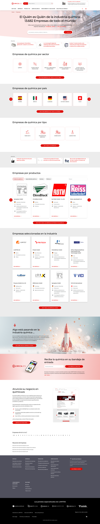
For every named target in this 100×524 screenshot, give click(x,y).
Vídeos (13, 488)
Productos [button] (27, 8)
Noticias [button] (14, 8)
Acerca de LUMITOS (28, 512)
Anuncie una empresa (30, 466)
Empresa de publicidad (21, 422)
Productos (27, 486)
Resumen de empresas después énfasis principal (22, 449)
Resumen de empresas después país (20, 451)
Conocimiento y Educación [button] (48, 8)
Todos (25, 3)
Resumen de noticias (16, 466)
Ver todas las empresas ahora (50, 307)
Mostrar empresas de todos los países (50, 111)
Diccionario (14, 486)
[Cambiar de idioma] (86, 9)
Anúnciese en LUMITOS (17, 512)
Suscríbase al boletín (74, 366)
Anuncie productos (42, 467)
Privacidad (34, 516)
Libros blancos (28, 488)
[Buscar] (52, 3)
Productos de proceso (42, 465)
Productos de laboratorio (43, 463)
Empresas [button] (20, 8)
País (54, 26)
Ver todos (48, 375)
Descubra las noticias (17, 461)
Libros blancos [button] (36, 8)
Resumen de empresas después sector (20, 445)
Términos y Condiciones (24, 516)
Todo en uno (28, 490)
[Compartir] (82, 9)
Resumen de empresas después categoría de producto (24, 447)
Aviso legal (14, 516)
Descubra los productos (43, 461)
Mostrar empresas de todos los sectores (50, 77)
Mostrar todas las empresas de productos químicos (50, 222)
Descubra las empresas (30, 461)
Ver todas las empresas (50, 145)
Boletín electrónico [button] (62, 8)
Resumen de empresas (30, 469)
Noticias (27, 484)
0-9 (14, 435)
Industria (49, 26)
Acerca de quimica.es (39, 512)
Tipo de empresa (62, 26)
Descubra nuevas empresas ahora (24, 345)
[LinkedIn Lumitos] (87, 516)
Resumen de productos (43, 469)
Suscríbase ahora (76, 469)
